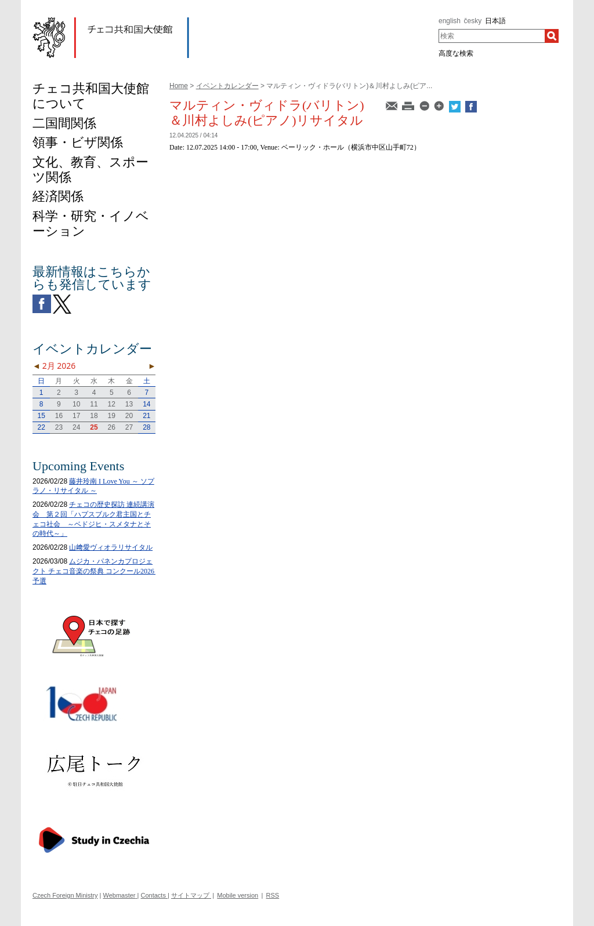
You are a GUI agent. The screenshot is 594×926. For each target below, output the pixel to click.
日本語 (495, 21)
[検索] (552, 36)
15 (41, 416)
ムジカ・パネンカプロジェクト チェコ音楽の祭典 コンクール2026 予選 (96, 571)
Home (178, 86)
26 (111, 427)
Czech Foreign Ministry (64, 895)
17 (76, 416)
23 (59, 427)
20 (129, 416)
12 (111, 404)
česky (473, 21)
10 (76, 404)
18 (93, 416)
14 (146, 404)
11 (93, 404)
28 (146, 427)
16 (59, 416)
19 (111, 416)
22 (41, 427)
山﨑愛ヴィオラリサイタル (111, 547)
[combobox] (492, 36)
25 (93, 427)
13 (129, 404)
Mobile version (237, 895)
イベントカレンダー (227, 86)
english (450, 21)
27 (129, 427)
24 (76, 427)
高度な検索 (456, 53)
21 (146, 416)
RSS (273, 895)
